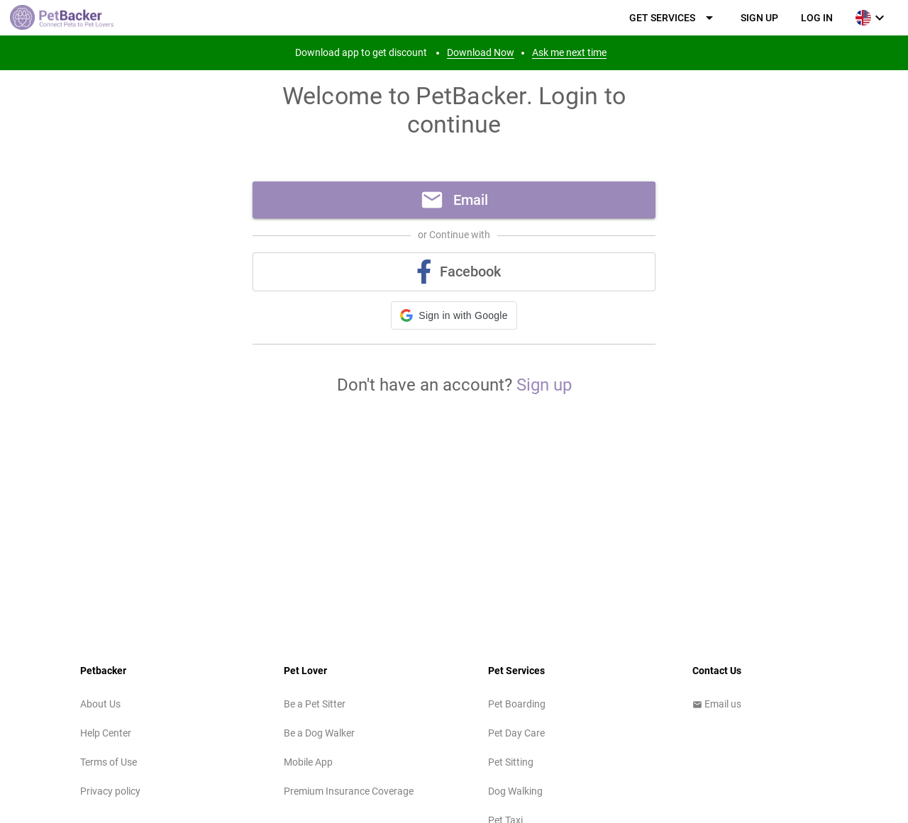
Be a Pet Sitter (314, 704)
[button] (453, 315)
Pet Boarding (517, 704)
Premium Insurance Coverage (349, 791)
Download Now (480, 52)
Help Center (105, 733)
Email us (716, 704)
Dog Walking (515, 791)
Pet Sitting (510, 762)
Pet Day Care (516, 733)
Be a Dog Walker (319, 733)
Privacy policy (110, 791)
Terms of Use (108, 762)
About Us (100, 704)
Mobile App (308, 762)
